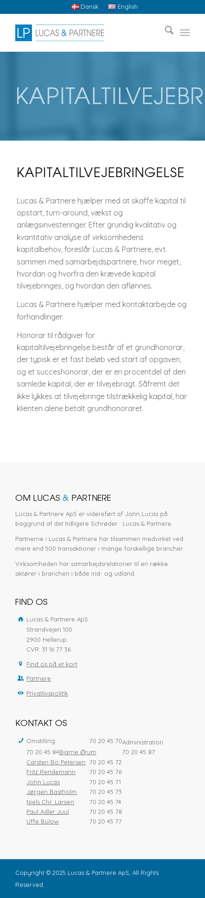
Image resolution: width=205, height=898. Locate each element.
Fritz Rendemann (50, 771)
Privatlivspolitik (47, 693)
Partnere (38, 678)
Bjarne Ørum (77, 752)
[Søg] (164, 32)
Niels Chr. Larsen (50, 802)
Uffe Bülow (42, 821)
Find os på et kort (51, 664)
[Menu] (185, 33)
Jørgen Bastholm (51, 791)
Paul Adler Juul (47, 811)
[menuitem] (85, 6)
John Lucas (43, 782)
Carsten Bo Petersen (56, 762)
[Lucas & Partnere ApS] (85, 32)
